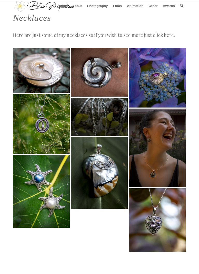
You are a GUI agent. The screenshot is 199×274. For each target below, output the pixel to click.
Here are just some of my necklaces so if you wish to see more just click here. (94, 35)
